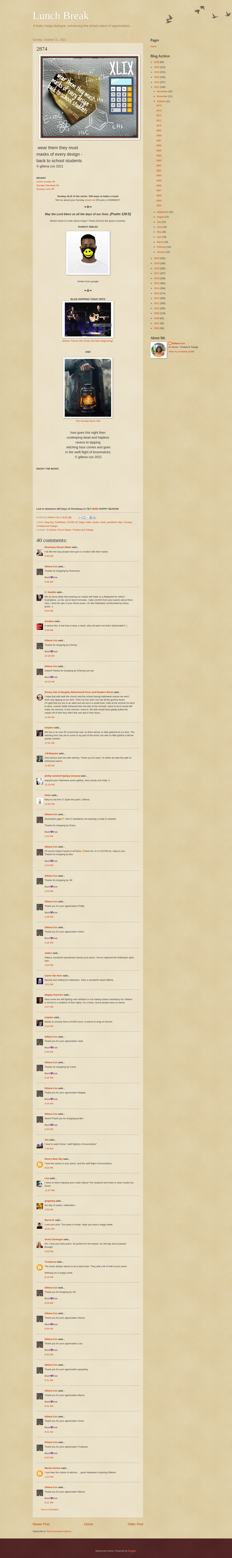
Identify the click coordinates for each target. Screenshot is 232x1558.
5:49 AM (49, 556)
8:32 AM (49, 1457)
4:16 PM (49, 1026)
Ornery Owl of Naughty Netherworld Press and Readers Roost (79, 692)
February (162, 247)
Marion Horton (53, 1468)
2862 (158, 165)
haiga (82, 522)
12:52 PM (50, 804)
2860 (158, 175)
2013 (157, 293)
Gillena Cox (51, 566)
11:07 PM (50, 1190)
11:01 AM (49, 743)
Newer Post (41, 1524)
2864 (158, 155)
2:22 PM (49, 836)
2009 (157, 313)
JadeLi (48, 953)
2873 (158, 110)
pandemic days (115, 522)
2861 (158, 170)
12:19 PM (50, 784)
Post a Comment (49, 1509)
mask (103, 522)
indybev (49, 727)
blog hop (49, 522)
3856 (158, 195)
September (163, 212)
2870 (158, 125)
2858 (158, 185)
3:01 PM (49, 984)
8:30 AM (49, 1328)
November (162, 96)
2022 (157, 82)
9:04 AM (49, 610)
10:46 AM (49, 717)
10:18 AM (49, 655)
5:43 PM (49, 1052)
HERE (95, 508)
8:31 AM (49, 1380)
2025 (157, 67)
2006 (157, 328)
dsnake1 (49, 621)
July (159, 222)
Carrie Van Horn (53, 975)
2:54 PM (49, 965)
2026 (157, 62)
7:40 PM (49, 1148)
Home (88, 1524)
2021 (157, 87)
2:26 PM (49, 942)
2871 (158, 120)
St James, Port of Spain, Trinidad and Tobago (70, 529)
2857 (158, 190)
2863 (158, 160)
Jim (47, 1139)
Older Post (135, 1524)
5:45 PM (49, 1129)
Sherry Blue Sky (54, 1159)
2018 (157, 268)
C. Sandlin (50, 592)
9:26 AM (49, 630)
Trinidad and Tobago (47, 526)
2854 (158, 205)
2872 (158, 115)
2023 (157, 77)
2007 (157, 323)
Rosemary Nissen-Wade (58, 547)
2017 (157, 273)
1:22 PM (49, 1477)
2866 (158, 145)
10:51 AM (49, 1229)
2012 (157, 298)
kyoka (96, 522)
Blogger (132, 1551)
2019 (157, 263)
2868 (158, 135)
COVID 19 (72, 522)
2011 (157, 303)
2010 (157, 308)
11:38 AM (49, 765)
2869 (158, 130)
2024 (157, 72)
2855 (158, 200)
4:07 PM (49, 1007)
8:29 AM (49, 1303)
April (159, 237)
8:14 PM (49, 1277)
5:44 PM (49, 1077)
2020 (157, 258)
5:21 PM (49, 1502)
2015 (157, 283)
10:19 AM (49, 681)
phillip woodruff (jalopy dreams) (62, 775)
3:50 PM (49, 1251)
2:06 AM (49, 1209)
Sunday (128, 522)
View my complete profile (181, 351)
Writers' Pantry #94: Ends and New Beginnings (87, 341)
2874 (158, 105)
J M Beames (51, 753)
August (161, 216)
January (161, 252)
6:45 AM (49, 581)
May (159, 232)
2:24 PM (49, 865)
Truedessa (50, 1261)
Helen (48, 795)
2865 (158, 150)
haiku (89, 522)
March (160, 242)
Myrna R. (49, 1220)
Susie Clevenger (54, 1239)
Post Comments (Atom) (59, 1531)
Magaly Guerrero (54, 994)
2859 (158, 180)
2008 (157, 318)
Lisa (47, 1178)
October (161, 101)
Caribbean (60, 522)
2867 (158, 140)
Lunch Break (61, 16)
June (160, 227)
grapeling (50, 1201)
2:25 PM (49, 891)
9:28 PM (49, 1167)
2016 (157, 278)
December (162, 91)
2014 (157, 288)
